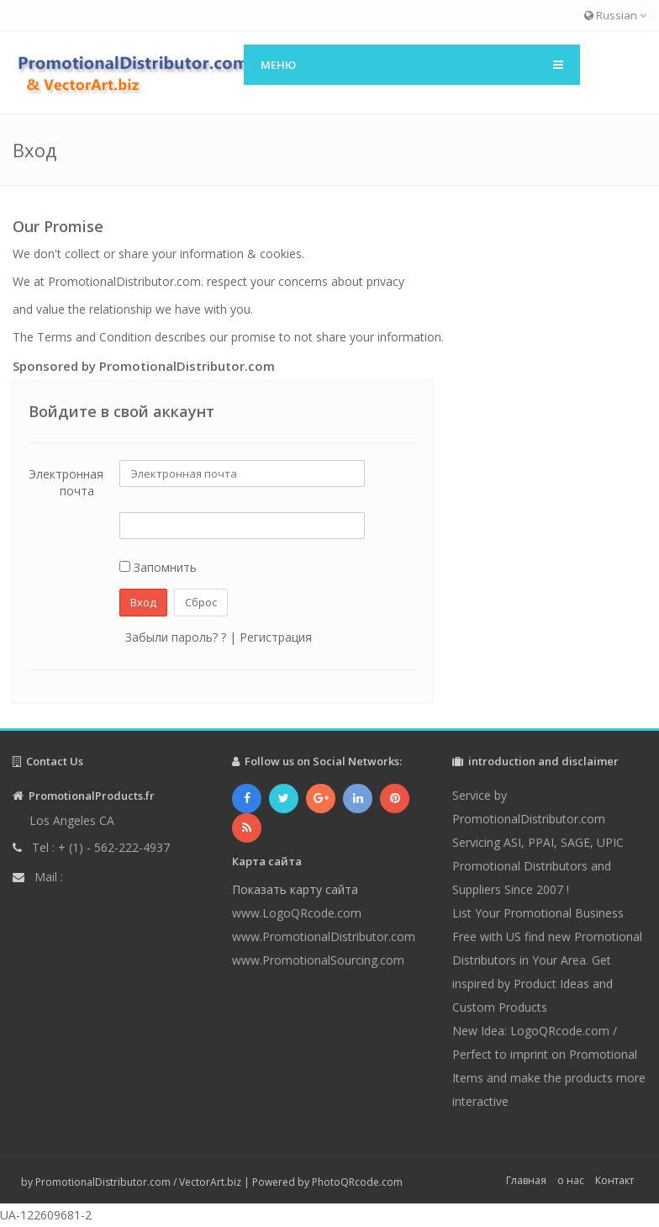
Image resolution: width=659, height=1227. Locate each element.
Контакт (614, 1180)
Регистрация (276, 637)
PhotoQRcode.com (357, 1182)
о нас (570, 1180)
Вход (143, 602)
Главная (526, 1180)
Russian (615, 15)
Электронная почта (66, 482)
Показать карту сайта (295, 889)
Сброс (201, 602)
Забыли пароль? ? (175, 637)
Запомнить (158, 567)
